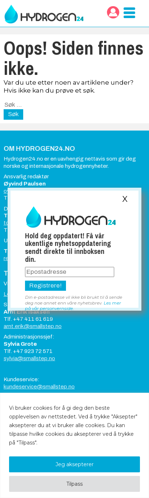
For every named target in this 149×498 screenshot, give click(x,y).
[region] (74, 445)
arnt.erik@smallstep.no (33, 326)
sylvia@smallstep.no (29, 358)
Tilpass (74, 484)
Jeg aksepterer (74, 464)
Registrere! (45, 285)
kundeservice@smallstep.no (39, 387)
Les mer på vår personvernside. (73, 305)
